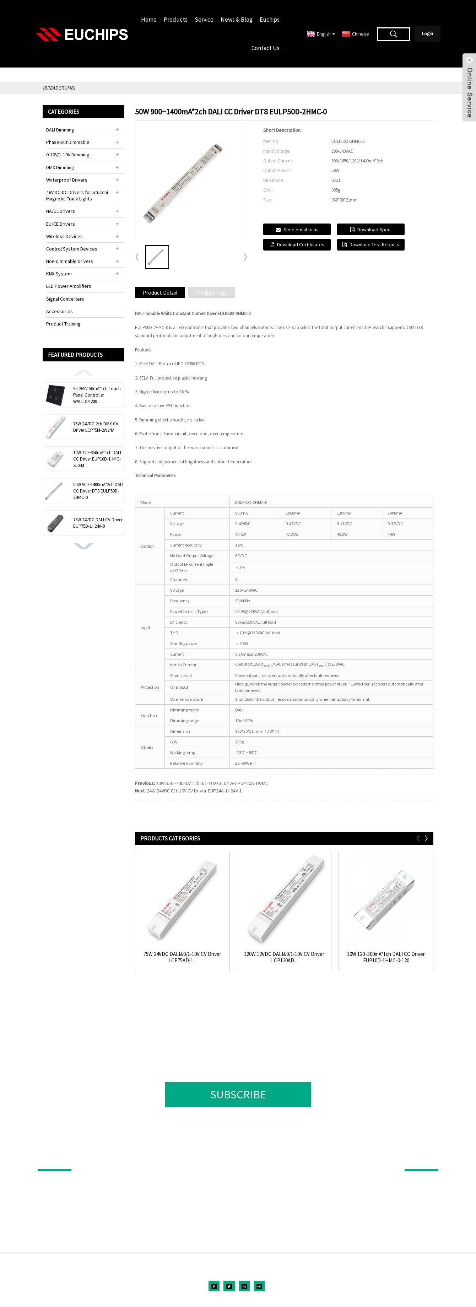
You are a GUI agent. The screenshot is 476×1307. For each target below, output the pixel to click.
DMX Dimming (60, 167)
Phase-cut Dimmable (68, 142)
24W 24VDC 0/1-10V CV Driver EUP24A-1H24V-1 (194, 790)
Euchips (270, 19)
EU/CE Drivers (60, 224)
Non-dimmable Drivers (69, 261)
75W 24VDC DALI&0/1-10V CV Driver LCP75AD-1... (182, 957)
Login (427, 34)
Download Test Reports (374, 244)
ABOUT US (416, 1159)
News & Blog (237, 19)
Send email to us (301, 229)
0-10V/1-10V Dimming (68, 154)
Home (149, 19)
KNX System (59, 273)
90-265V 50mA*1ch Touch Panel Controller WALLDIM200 (97, 395)
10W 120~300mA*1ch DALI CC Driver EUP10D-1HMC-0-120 (386, 957)
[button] (83, 372)
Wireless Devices (64, 236)
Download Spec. (374, 229)
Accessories (59, 311)
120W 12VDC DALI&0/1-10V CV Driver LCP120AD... (284, 957)
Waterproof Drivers (66, 180)
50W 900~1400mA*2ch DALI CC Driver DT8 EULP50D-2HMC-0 (98, 491)
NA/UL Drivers (60, 211)
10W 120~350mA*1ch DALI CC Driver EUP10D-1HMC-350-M (97, 459)
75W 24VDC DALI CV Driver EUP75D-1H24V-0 (98, 523)
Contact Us (265, 48)
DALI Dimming (60, 130)
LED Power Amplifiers (68, 286)
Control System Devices (71, 249)
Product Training (63, 324)
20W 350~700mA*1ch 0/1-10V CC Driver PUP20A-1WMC (212, 783)
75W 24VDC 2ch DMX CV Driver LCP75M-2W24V (95, 427)
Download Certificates (300, 244)
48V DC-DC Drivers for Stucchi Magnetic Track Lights (77, 195)
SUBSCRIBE (238, 1094)
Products (176, 19)
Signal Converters (65, 299)
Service (204, 19)
